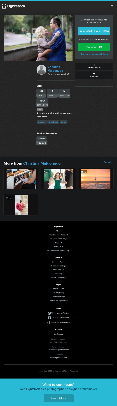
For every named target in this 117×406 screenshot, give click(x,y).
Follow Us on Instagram (60, 322)
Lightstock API (58, 246)
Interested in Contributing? (58, 250)
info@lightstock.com (58, 341)
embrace (53, 122)
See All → (108, 162)
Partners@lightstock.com (58, 349)
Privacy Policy (58, 292)
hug (63, 122)
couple (42, 122)
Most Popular (58, 269)
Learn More (58, 398)
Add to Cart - (94, 47)
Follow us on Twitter (60, 313)
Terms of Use (58, 288)
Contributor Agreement (58, 300)
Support (58, 242)
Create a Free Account (58, 234)
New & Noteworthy (58, 277)
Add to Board (94, 66)
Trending (58, 273)
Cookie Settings (58, 296)
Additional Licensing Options (94, 54)
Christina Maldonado (55, 68)
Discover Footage (58, 265)
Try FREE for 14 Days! (58, 238)
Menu (112, 6)
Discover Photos (58, 261)
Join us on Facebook (60, 317)
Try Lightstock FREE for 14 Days (94, 31)
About (58, 230)
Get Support (58, 334)
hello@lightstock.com (58, 357)
